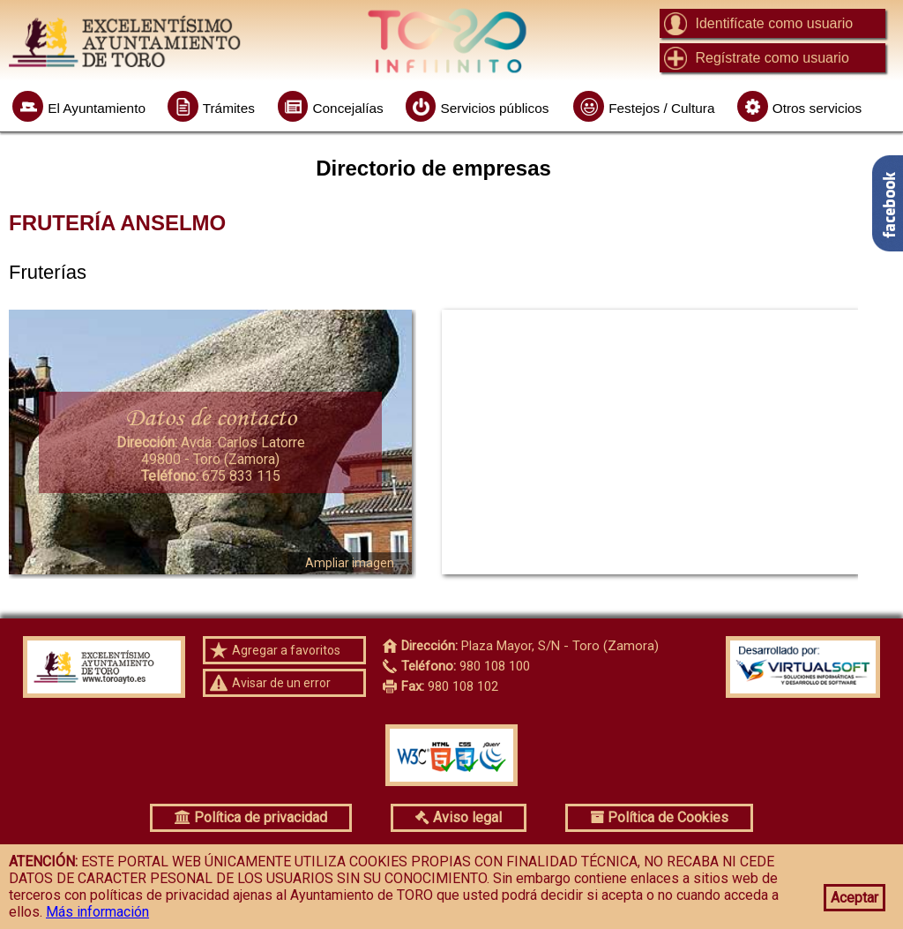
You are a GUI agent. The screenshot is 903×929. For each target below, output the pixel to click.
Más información (97, 911)
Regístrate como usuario (771, 57)
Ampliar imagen (349, 563)
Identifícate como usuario (774, 23)
